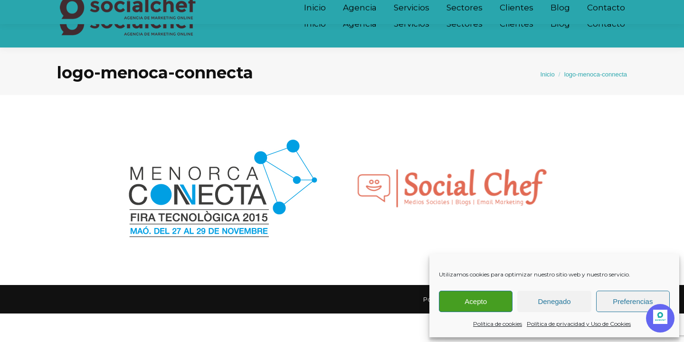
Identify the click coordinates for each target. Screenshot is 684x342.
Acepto (476, 301)
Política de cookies (497, 323)
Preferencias (633, 301)
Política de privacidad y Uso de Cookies (579, 323)
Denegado (554, 301)
